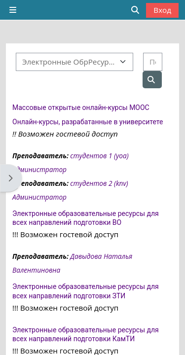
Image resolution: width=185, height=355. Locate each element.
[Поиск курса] (152, 62)
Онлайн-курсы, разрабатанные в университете (87, 122)
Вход (162, 10)
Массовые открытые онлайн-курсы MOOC (80, 107)
